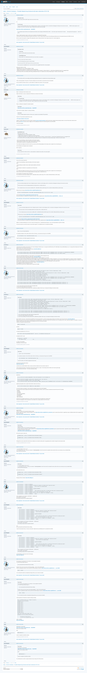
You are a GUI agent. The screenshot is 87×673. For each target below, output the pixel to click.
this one (22, 121)
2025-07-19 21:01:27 (19, 532)
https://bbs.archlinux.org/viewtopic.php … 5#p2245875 (25, 29)
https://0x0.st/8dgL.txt (29, 477)
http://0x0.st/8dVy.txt (37, 256)
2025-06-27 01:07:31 (19, 202)
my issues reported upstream (40, 120)
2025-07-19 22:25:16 (19, 643)
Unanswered (82, 8)
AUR (79, 1)
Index (4, 6)
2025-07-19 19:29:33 (19, 372)
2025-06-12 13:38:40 (19, 89)
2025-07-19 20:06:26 (19, 481)
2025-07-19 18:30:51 (19, 348)
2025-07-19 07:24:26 (19, 268)
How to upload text (19, 42)
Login (17, 6)
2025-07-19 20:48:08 (19, 504)
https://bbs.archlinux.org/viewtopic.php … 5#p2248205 (25, 627)
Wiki (67, 1)
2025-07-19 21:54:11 (19, 559)
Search (10, 6)
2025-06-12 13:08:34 (19, 15)
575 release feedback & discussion (23, 118)
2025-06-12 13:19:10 (19, 46)
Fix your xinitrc (42, 42)
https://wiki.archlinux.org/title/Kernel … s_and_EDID (51, 568)
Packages (58, 1)
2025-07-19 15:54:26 (19, 294)
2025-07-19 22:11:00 (19, 579)
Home (54, 1)
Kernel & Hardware (11, 11)
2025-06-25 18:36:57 (19, 158)
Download (83, 1)
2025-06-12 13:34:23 (19, 75)
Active (78, 8)
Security (75, 1)
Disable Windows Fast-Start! (34, 42)
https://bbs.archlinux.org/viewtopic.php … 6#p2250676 (25, 414)
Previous (7, 13)
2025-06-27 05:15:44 (19, 228)
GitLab (70, 1)
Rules (7, 6)
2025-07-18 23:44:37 (19, 244)
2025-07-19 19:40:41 (19, 422)
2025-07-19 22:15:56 (19, 624)
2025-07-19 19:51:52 (19, 461)
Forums (63, 1)
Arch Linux (6, 2)
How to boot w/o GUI (26, 42)
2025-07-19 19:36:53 (19, 408)
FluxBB (82, 669)
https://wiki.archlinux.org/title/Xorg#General (32, 190)
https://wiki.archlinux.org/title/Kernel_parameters (44, 412)
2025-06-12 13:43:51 (19, 129)
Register (13, 6)
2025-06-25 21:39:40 (19, 180)
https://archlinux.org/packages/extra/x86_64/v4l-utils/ (29, 194)
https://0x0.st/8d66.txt (20, 620)
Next (15, 13)
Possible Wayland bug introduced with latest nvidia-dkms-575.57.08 (33, 11)
